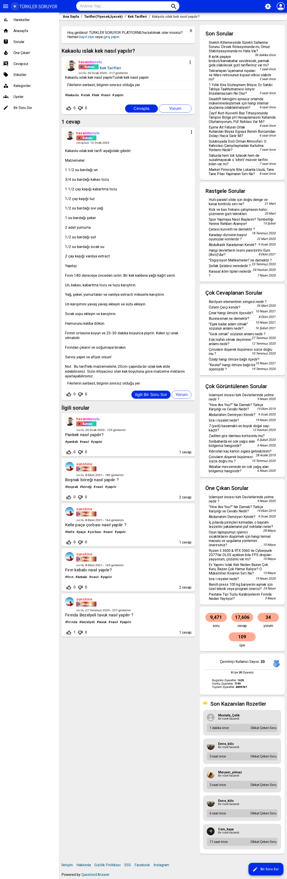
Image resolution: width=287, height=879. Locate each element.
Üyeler (18, 97)
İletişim (67, 865)
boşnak (72, 487)
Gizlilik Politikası (107, 865)
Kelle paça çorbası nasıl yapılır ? (95, 524)
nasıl (107, 95)
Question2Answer (95, 874)
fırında (72, 622)
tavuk (103, 622)
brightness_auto (268, 6)
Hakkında (83, 865)
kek (96, 95)
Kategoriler (22, 86)
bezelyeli (88, 622)
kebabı (82, 577)
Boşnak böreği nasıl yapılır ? (92, 479)
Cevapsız (20, 64)
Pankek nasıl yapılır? (84, 434)
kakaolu (73, 95)
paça (82, 532)
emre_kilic (226, 744)
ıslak (86, 95)
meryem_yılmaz (230, 772)
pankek (72, 442)
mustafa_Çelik (229, 715)
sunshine (84, 464)
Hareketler (21, 20)
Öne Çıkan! (21, 53)
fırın (70, 577)
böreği (87, 487)
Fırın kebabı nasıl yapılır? (88, 569)
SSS (127, 865)
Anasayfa (20, 31)
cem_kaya (226, 829)
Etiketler (19, 75)
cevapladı (82, 142)
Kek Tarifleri (110, 68)
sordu (82, 73)
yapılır (119, 95)
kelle (70, 532)
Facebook (142, 865)
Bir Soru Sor (265, 869)
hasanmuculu (88, 419)
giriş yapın (111, 37)
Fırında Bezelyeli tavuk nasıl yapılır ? (99, 615)
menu (5, 6)
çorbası (95, 532)
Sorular (18, 42)
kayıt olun (86, 37)
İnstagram (161, 865)
